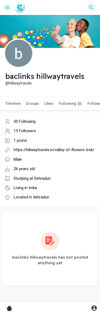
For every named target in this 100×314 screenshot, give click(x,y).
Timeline (13, 103)
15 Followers (25, 130)
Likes (48, 103)
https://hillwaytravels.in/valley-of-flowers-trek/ (54, 149)
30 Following (24, 121)
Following (70, 103)
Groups (32, 103)
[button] (91, 7)
